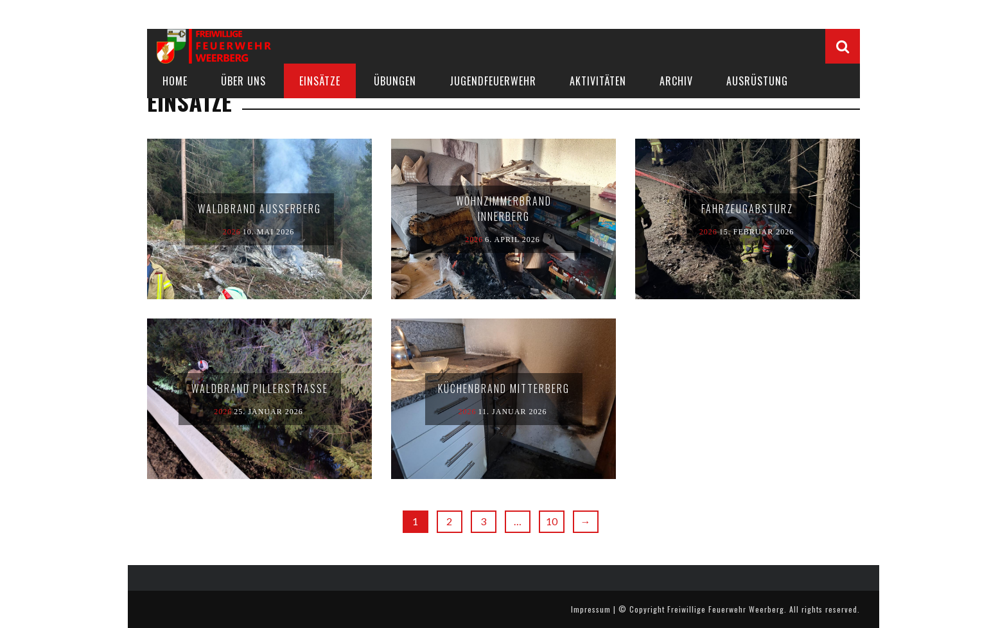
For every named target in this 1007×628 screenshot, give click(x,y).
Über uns (243, 81)
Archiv (676, 81)
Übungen (395, 81)
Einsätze (319, 81)
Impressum (591, 609)
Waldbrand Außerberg (259, 208)
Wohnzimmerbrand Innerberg (504, 208)
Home (175, 81)
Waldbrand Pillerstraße (259, 388)
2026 (232, 231)
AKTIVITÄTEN (598, 81)
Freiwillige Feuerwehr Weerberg (725, 609)
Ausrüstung (757, 81)
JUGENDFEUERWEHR (493, 81)
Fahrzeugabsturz (747, 208)
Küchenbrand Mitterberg (504, 388)
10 (551, 521)
